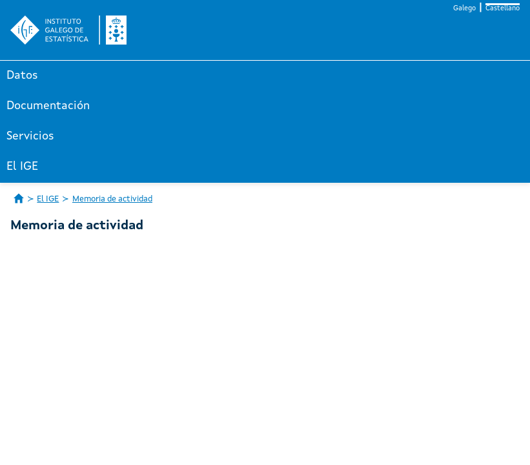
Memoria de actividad (112, 199)
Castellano (502, 8)
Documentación (48, 106)
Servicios (30, 136)
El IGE (22, 166)
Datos (22, 75)
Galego (464, 8)
